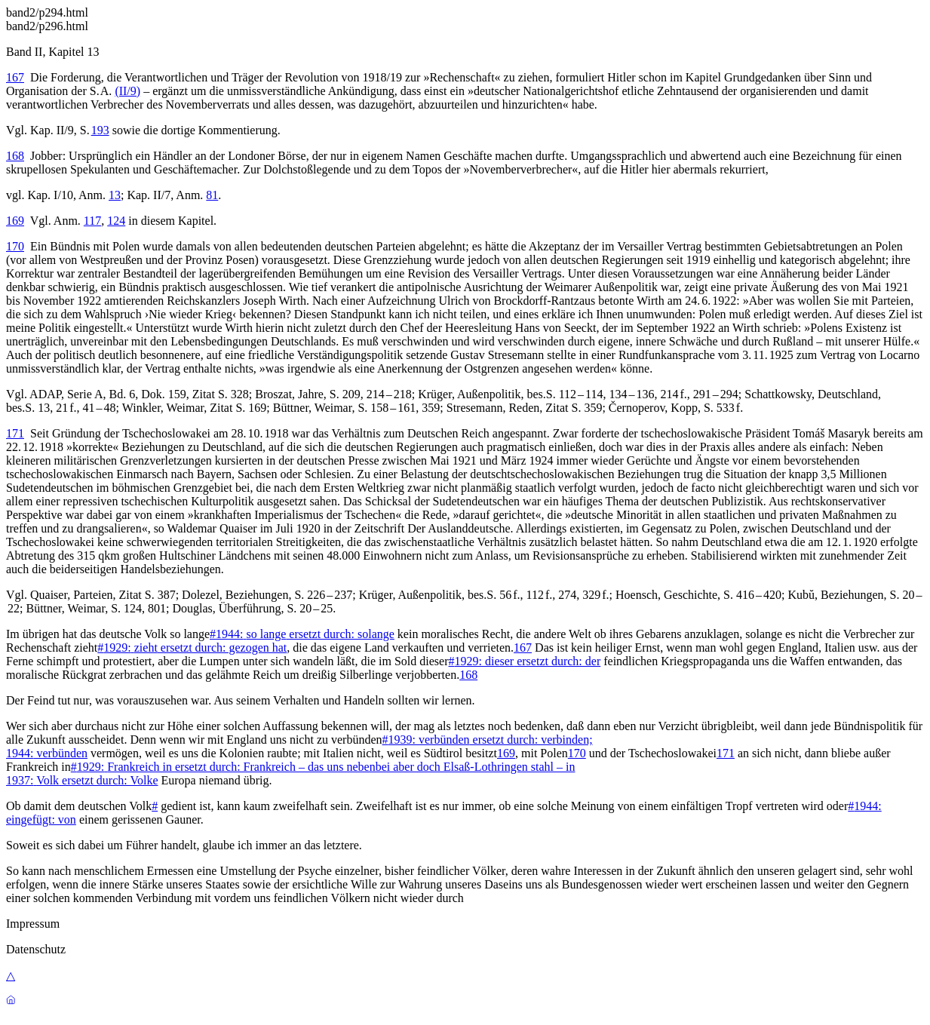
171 (15, 433)
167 (15, 77)
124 (116, 220)
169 (15, 220)
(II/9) (127, 90)
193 (100, 130)
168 (15, 155)
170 (15, 246)
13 (115, 195)
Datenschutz (36, 949)
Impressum (33, 923)
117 (92, 220)
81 (212, 195)
